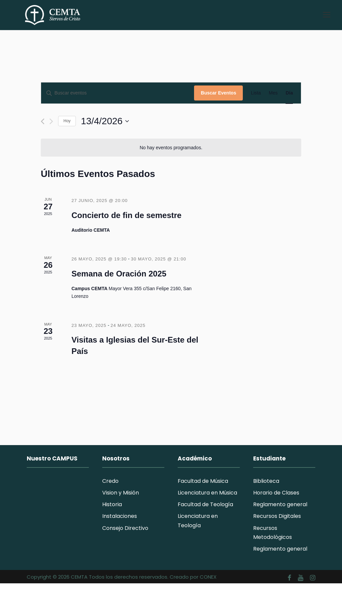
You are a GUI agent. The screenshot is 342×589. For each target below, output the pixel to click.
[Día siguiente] (51, 127)
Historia (112, 510)
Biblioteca (266, 486)
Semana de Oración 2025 (118, 279)
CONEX (208, 582)
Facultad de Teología (205, 510)
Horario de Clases (276, 498)
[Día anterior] (42, 127)
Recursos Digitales (277, 522)
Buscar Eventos (218, 98)
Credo (110, 486)
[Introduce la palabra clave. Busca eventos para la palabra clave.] (117, 98)
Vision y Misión (120, 498)
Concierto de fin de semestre (126, 220)
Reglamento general (280, 510)
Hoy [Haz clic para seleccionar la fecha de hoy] (66, 126)
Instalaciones (119, 522)
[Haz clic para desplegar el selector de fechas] (105, 126)
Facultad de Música (203, 486)
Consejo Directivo (125, 533)
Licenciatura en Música (207, 498)
